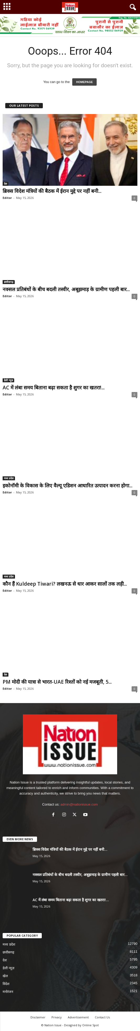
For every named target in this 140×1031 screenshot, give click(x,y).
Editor (7, 198)
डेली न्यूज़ (8, 380)
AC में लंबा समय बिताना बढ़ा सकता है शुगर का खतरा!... (54, 387)
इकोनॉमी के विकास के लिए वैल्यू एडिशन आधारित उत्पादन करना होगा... (67, 485)
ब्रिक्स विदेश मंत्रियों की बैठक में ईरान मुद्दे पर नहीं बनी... (52, 191)
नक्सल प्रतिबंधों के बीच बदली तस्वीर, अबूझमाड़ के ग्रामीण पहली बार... (66, 289)
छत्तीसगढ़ (8, 282)
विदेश (6, 984)
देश (5, 183)
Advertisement (78, 1017)
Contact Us (102, 1017)
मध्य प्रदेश (9, 478)
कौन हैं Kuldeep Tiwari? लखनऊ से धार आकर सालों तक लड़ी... (65, 583)
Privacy (56, 1017)
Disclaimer (37, 1017)
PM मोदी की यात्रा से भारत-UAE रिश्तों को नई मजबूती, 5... (57, 681)
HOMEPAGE (84, 82)
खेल (5, 976)
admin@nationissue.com (79, 804)
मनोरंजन (8, 992)
